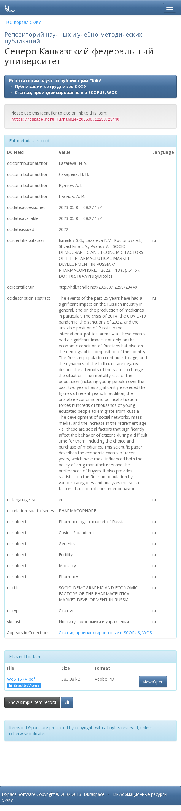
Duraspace (94, 794)
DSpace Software (18, 794)
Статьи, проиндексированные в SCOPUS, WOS (66, 92)
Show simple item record (32, 702)
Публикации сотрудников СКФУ (50, 86)
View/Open (153, 682)
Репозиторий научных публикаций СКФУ (55, 80)
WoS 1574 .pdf (21, 679)
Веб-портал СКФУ (22, 22)
